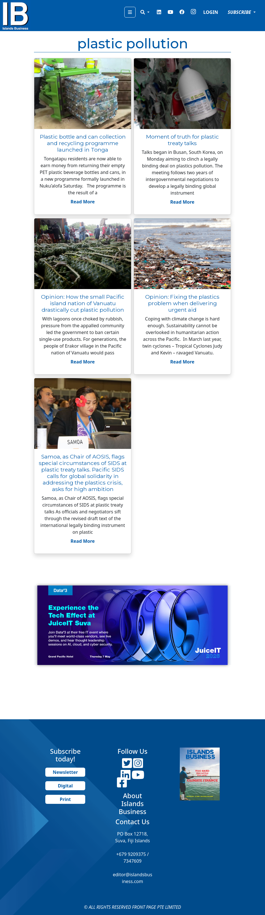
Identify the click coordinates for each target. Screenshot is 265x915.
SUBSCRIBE (240, 12)
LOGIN (210, 12)
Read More (82, 202)
